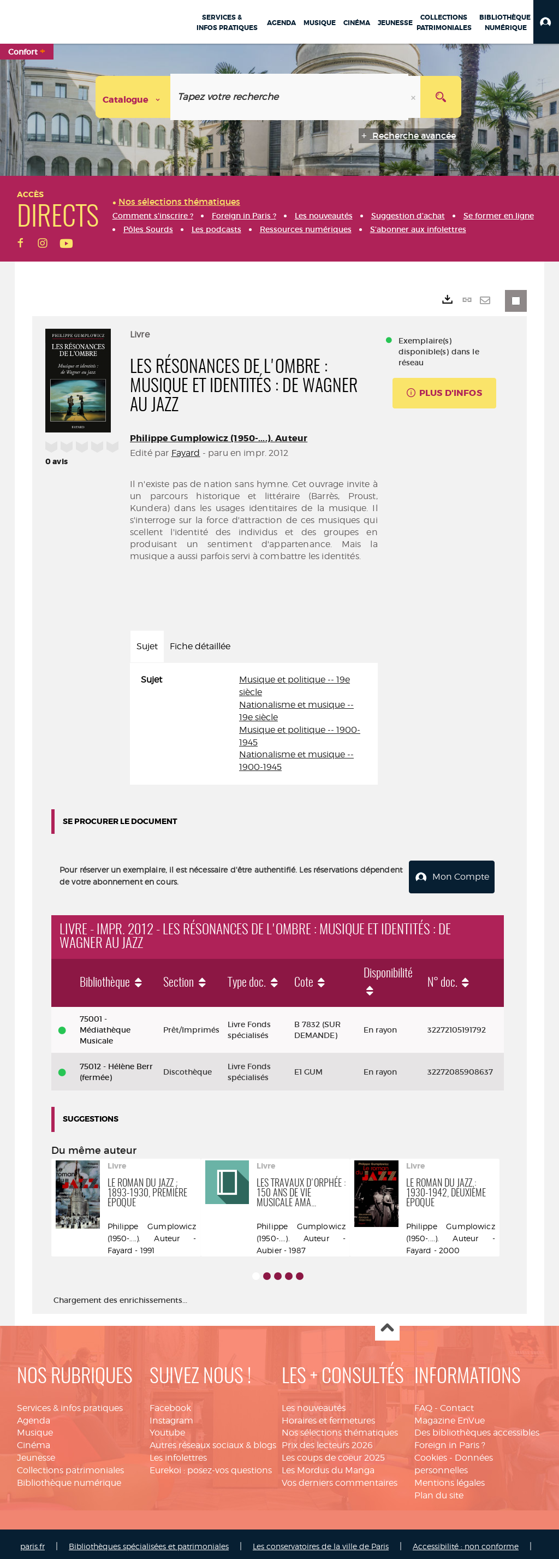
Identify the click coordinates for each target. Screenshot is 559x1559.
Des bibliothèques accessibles (476, 1428)
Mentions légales (449, 1478)
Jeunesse (36, 1453)
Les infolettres (178, 1453)
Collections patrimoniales (70, 1466)
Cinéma (33, 1441)
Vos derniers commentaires (339, 1478)
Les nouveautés (314, 1403)
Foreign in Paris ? (449, 1441)
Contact (457, 1403)
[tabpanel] (254, 724)
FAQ (423, 1403)
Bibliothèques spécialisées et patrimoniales (149, 1541)
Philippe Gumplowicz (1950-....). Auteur (218, 438)
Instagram (171, 1415)
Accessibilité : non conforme (466, 1541)
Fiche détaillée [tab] (200, 646)
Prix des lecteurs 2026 (327, 1441)
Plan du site (438, 1490)
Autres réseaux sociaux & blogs (213, 1441)
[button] (546, 22)
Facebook (170, 1403)
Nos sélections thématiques (340, 1428)
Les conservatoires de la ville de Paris (321, 1541)
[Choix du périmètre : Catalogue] (133, 97)
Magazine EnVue (449, 1415)
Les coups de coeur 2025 (333, 1453)
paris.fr (32, 1541)
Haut (387, 1324)
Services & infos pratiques (70, 1403)
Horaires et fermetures (328, 1415)
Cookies (430, 1453)
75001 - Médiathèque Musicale (105, 1025)
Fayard (185, 453)
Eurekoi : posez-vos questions (211, 1466)
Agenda (33, 1415)
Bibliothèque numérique (69, 1478)
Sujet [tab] (147, 646)
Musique (35, 1428)
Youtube (167, 1428)
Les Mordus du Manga (328, 1466)
